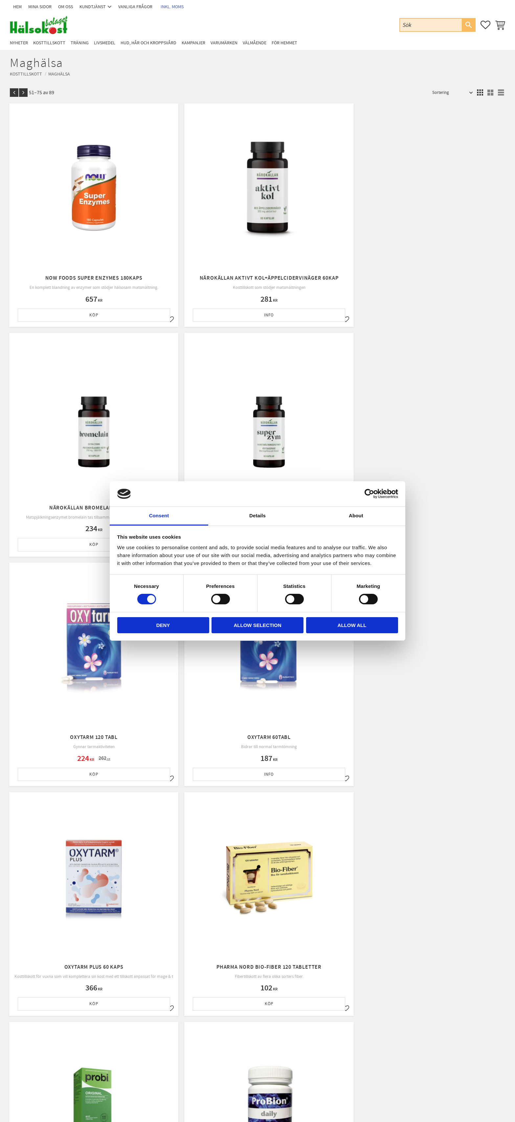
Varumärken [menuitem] (224, 43)
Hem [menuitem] (17, 7)
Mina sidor (156, 1009)
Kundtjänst (156, 1017)
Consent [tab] (159, 515)
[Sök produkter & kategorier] (431, 25)
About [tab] (356, 515)
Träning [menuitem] (80, 43)
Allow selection (257, 625)
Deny (163, 625)
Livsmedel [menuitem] (104, 43)
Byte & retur (157, 1051)
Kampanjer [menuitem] (193, 43)
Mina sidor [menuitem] (40, 7)
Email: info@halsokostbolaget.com (62, 1026)
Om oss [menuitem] (65, 7)
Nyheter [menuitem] (19, 43)
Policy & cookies (161, 1043)
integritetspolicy (295, 951)
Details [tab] (257, 515)
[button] (485, 25)
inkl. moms (172, 7)
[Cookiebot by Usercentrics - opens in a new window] (369, 494)
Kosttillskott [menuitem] (49, 43)
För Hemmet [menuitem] (284, 43)
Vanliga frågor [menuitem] (135, 7)
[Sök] (468, 25)
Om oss (153, 1026)
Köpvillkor (156, 1034)
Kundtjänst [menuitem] (92, 7)
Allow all (352, 625)
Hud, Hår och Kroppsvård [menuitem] (148, 43)
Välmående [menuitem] (254, 43)
